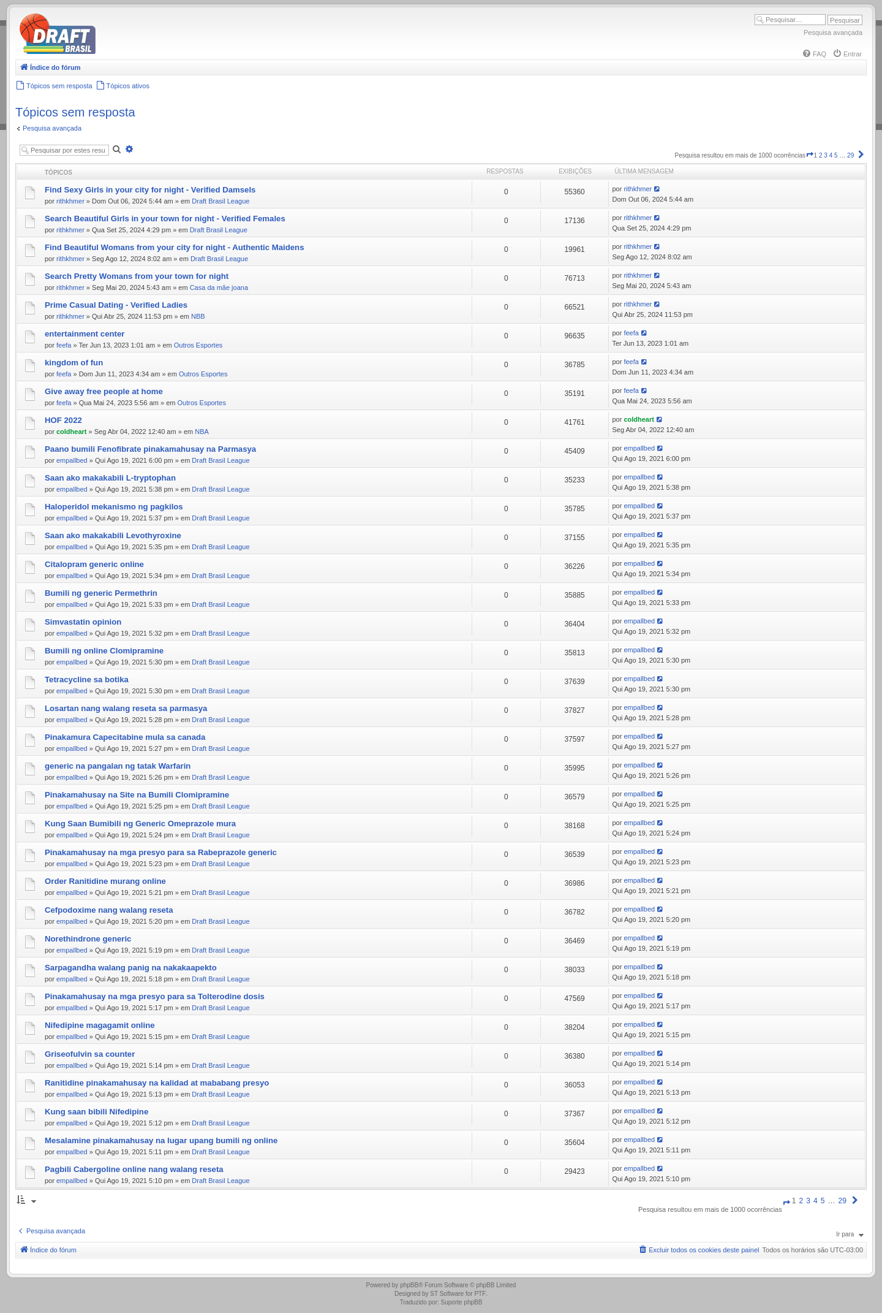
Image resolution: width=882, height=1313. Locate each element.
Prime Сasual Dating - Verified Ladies (116, 305)
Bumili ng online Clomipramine (104, 650)
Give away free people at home (104, 391)
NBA (202, 431)
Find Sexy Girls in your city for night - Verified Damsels (150, 189)
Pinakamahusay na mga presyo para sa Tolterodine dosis (155, 996)
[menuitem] (814, 54)
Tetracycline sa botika (87, 679)
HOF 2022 (63, 420)
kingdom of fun (74, 362)
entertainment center (84, 333)
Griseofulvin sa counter (90, 1054)
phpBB (409, 1285)
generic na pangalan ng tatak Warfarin (117, 766)
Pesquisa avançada (833, 32)
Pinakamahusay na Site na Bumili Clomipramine (137, 794)
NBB (198, 316)
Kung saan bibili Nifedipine (96, 1111)
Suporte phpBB (462, 1302)
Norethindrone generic (88, 938)
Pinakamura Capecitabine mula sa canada (125, 737)
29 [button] (850, 155)
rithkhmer (70, 201)
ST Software (447, 1293)
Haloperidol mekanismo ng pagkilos (114, 506)
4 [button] (831, 155)
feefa (63, 345)
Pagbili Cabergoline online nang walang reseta (134, 1169)
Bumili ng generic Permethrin (101, 593)
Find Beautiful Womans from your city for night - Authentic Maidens (174, 247)
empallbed (72, 460)
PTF (480, 1293)
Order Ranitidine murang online (105, 881)
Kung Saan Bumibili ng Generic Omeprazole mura (140, 823)
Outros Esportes (198, 345)
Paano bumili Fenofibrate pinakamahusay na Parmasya (150, 449)
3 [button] (825, 155)
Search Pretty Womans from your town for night (136, 276)
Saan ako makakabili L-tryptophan (110, 477)
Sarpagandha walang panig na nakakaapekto (131, 967)
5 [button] (836, 155)
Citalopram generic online (94, 564)
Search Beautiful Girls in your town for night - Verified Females (165, 218)
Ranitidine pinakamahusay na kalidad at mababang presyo (157, 1082)
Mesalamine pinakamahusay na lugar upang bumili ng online (161, 1140)
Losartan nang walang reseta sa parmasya (126, 708)
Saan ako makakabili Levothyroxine (113, 535)
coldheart (71, 431)
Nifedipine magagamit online (100, 1025)
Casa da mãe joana (219, 287)
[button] (809, 155)
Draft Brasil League (220, 201)
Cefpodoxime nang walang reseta (109, 910)
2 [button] (821, 155)
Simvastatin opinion (83, 621)
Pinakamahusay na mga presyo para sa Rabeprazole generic (161, 852)
